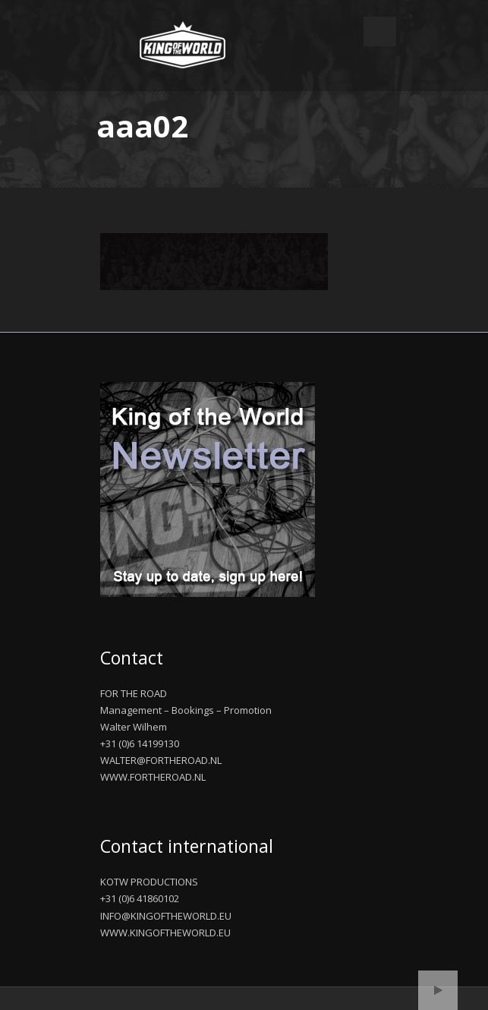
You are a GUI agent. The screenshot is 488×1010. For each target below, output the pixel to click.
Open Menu (380, 31)
